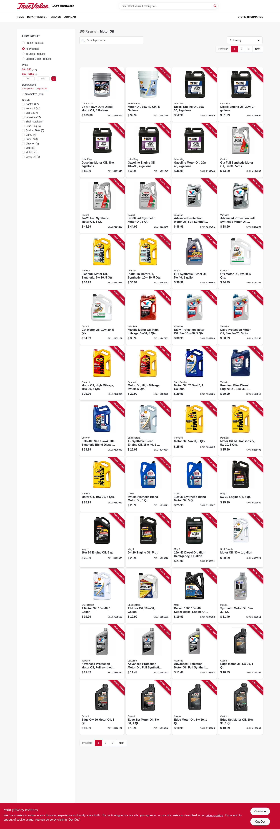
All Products (32, 49)
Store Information (250, 17)
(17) (32, 112)
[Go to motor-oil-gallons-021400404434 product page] (194, 373)
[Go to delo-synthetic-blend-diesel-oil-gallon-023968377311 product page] (101, 429)
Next (257, 49)
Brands (56, 17)
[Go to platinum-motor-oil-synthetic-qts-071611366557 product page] (101, 261)
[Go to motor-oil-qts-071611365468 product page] (194, 429)
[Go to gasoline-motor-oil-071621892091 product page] (101, 150)
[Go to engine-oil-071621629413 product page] (148, 540)
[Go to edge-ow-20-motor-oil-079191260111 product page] (101, 707)
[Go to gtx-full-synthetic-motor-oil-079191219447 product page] (240, 150)
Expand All (42, 88)
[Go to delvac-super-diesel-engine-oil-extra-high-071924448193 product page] (194, 596)
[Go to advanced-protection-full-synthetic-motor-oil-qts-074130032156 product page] (240, 206)
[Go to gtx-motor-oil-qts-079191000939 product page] (101, 317)
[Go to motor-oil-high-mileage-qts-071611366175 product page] (148, 373)
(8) (35, 121)
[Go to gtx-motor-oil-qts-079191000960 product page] (240, 261)
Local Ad (70, 17)
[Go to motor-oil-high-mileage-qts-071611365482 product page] (101, 373)
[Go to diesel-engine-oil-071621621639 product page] (194, 94)
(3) (32, 139)
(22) (32, 104)
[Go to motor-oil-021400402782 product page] (101, 596)
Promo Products (35, 43)
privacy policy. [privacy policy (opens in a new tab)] (214, 815)
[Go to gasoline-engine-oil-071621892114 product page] (148, 150)
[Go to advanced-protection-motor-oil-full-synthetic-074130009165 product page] (101, 651)
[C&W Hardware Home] (33, 6)
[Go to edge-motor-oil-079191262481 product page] (240, 651)
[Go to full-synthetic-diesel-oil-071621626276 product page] (194, 261)
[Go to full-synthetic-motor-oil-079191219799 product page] (148, 206)
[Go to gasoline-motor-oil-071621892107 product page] (194, 150)
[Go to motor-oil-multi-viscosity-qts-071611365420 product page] (240, 429)
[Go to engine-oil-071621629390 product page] (101, 540)
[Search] (215, 6)
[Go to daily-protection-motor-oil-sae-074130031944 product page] (240, 317)
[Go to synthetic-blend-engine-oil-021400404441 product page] (148, 429)
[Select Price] (53, 78)
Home (20, 17)
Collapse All (28, 88)
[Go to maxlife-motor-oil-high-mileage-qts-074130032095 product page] (148, 317)
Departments (36, 17)
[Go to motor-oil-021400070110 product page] (240, 540)
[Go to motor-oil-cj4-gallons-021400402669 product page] (148, 94)
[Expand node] (23, 94)
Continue (260, 811)
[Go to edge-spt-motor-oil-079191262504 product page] (148, 707)
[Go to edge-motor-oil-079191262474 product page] (194, 707)
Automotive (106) (34, 94)
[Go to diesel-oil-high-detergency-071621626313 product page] (194, 540)
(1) (32, 143)
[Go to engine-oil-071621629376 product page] (240, 484)
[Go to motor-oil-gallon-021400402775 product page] (148, 596)
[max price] (43, 78)
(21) (33, 108)
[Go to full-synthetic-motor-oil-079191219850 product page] (101, 206)
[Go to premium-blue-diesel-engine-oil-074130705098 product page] (240, 373)
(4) (31, 134)
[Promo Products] (23, 42)
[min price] (28, 78)
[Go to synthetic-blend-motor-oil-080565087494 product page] (148, 484)
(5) (33, 126)
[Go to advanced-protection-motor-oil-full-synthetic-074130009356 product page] (148, 651)
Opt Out (260, 821)
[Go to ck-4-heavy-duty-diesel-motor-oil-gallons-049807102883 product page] (101, 94)
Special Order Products (39, 59)
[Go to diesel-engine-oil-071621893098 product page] (240, 94)
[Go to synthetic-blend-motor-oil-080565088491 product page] (194, 484)
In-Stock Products (36, 54)
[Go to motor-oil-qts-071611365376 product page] (101, 484)
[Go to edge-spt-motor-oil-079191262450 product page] (240, 707)
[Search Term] (169, 6)
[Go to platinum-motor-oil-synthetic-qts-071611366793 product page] (148, 261)
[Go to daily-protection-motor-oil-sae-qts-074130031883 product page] (194, 317)
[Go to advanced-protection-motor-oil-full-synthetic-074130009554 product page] (194, 651)
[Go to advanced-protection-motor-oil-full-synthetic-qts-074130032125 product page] (194, 206)
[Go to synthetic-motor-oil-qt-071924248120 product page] (240, 596)
